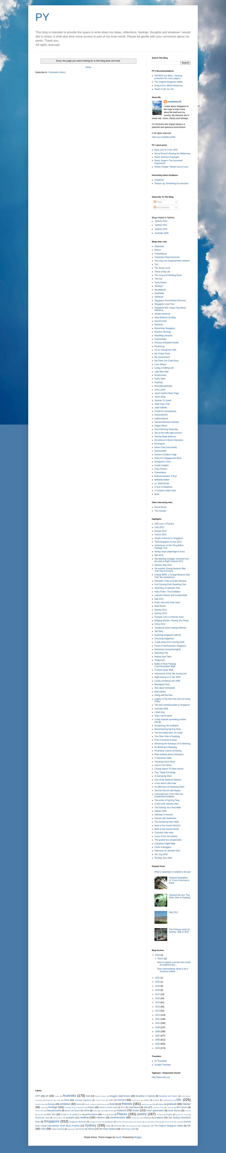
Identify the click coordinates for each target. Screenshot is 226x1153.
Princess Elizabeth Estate (166, 342)
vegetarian (72, 1129)
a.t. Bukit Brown (161, 483)
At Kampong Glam (163, 776)
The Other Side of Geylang (167, 736)
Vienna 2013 (160, 534)
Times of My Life (162, 271)
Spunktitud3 (160, 290)
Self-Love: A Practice (164, 524)
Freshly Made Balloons (165, 436)
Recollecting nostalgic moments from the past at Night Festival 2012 (171, 560)
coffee (111, 1100)
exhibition (65, 1104)
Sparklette (159, 293)
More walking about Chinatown (168, 754)
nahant (40, 1114)
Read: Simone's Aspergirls (166, 157)
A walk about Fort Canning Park (169, 642)
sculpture (158, 1117)
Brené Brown (160, 507)
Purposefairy (160, 339)
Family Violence (91, 1104)
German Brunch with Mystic (167, 790)
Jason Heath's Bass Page (166, 393)
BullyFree (49, 1100)
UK (189, 1125)
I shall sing (159, 712)
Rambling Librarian (163, 335)
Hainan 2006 (160, 811)
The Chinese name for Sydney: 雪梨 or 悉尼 (179, 930)
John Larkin (159, 389)
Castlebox (159, 180)
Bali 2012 (158, 555)
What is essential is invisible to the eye (172, 872)
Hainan (187, 1104)
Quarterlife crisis (42, 1118)
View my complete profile (163, 137)
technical (118, 1126)
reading (84, 1117)
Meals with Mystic (72, 1110)
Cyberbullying (168, 1100)
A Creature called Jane (165, 490)
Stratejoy (158, 286)
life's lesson (182, 1107)
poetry (142, 1114)
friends (127, 1104)
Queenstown (58, 1118)
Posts (158, 202)
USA (43, 1128)
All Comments (162, 207)
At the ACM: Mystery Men (166, 804)
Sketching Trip (161, 653)
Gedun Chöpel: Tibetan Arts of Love (171, 167)
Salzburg (147, 1118)
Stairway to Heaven (163, 814)
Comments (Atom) (56, 72)
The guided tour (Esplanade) (167, 840)
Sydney (90, 1125)
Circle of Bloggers (162, 847)
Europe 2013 (160, 531)
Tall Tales (158, 631)
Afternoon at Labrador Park (167, 850)
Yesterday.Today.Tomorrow (167, 257)
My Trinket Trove (162, 353)
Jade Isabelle (160, 407)
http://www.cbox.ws (161, 1077)
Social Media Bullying (153, 1122)
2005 (157, 1044)
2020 (157, 982)
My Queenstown (162, 357)
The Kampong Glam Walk (166, 822)
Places (157, 250)
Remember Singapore (164, 328)
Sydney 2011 (161, 225)
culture (146, 1100)
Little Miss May (161, 371)
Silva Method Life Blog (165, 317)
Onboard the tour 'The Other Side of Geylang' (179, 896)
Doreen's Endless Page (165, 454)
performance (91, 1114)
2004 (157, 1048)
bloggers (114, 1096)
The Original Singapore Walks (168, 82)
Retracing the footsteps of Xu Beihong (172, 743)
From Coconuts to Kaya (165, 740)
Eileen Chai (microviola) (165, 447)
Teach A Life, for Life (164, 89)
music (135, 1110)
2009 (157, 1027)
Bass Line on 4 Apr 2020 (166, 150)
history (91, 1107)
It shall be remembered (165, 411)
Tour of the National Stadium (167, 780)
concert (121, 1100)
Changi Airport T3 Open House (168, 769)
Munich (110, 1111)
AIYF (37, 1096)
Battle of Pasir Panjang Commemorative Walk (165, 665)
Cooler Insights (161, 465)
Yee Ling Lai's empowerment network (172, 261)
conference (136, 1100)
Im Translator (160, 1061)
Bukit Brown (160, 606)
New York (50, 1114)
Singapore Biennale (77, 1122)
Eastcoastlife (160, 451)
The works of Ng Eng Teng (166, 800)
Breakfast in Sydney (145, 1096)
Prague (169, 1114)
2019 (157, 986)
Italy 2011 (159, 599)
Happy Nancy (160, 425)
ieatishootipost (161, 418)
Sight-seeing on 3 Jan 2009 (167, 677)
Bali (88, 1096)
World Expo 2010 (128, 1129)
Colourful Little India (163, 832)
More (156, 494)
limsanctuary (160, 375)
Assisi (57, 1096)
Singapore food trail (97, 1122)
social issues (137, 1122)
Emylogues (159, 443)
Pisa (104, 1114)
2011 (157, 1019)
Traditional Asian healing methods (170, 628)
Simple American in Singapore (168, 538)
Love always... (161, 364)
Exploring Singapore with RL (167, 635)
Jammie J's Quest (162, 400)
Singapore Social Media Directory (170, 300)
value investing (58, 1129)
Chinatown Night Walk (164, 843)
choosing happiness (83, 1100)
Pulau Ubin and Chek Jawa (167, 602)
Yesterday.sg (160, 253)
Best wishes (160, 691)
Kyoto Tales (159, 378)
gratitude (172, 1104)
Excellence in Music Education (168, 440)
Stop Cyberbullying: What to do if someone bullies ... (172, 970)
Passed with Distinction (165, 818)
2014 (157, 1006)
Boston (126, 1096)
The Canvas (160, 511)
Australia (69, 1095)
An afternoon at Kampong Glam (169, 787)
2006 (157, 1040)
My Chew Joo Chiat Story (166, 360)
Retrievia (158, 324)
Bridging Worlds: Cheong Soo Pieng (171, 620)
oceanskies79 (174, 101)
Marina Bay (39, 1111)
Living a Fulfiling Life (164, 368)
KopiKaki (158, 382)
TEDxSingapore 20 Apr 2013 (168, 542)
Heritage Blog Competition (75, 1107)
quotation (70, 1117)
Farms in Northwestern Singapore (170, 646)
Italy (146, 1107)
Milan (95, 1111)
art (46, 1095)
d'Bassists (159, 246)
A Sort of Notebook (163, 487)
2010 (157, 1023)
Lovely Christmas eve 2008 (167, 681)
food (111, 1104)
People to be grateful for (71, 1114)
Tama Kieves (160, 282)
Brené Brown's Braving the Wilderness (172, 153)
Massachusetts (54, 1110)
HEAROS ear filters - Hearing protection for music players (168, 76)
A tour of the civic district (165, 836)
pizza (111, 1114)
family (78, 1104)
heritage (53, 1107)
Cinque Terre (100, 1100)
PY (42, 17)
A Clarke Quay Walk (163, 670)
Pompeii (160, 1114)
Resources (136, 1118)
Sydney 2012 (161, 221)
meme (86, 1110)
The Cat (158, 279)
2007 (157, 1035)
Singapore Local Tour (164, 304)
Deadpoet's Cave (162, 461)
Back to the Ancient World (166, 829)
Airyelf (118, 1137)
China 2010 (159, 624)
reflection (100, 1117)
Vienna (91, 1129)
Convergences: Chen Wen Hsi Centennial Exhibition (168, 795)
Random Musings (162, 332)
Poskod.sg (159, 346)
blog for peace (100, 1096)
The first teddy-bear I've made (168, 732)
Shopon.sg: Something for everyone (171, 183)
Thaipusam (159, 660)
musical (188, 1111)
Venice (81, 1129)
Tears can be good (163, 715)
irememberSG (161, 415)
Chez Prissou (160, 469)
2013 (157, 1011)
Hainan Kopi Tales (163, 656)
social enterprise (123, 1122)
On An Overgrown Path (165, 350)
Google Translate (162, 1064)
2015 (157, 1002)
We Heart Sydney (107, 1129)
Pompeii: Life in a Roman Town (169, 617)
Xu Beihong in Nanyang (165, 747)
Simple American (162, 314)
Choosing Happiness (164, 638)
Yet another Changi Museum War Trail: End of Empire (170, 569)
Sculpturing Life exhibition (166, 725)
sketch (110, 1122)
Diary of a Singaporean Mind (167, 458)
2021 (157, 977)
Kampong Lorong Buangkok (167, 649)
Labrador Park (158, 1107)
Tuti (156, 264)
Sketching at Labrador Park (167, 588)
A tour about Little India (165, 783)
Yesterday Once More (164, 761)
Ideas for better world (108, 1107)
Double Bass (40, 1104)
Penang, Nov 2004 (163, 858)
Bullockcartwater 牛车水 (165, 476)
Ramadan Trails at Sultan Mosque (170, 581)
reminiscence (117, 1117)
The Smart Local (162, 268)
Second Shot (160, 321)
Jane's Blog (159, 397)
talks (108, 1126)
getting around (147, 1104)
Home (88, 67)
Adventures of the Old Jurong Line (170, 673)
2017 (157, 994)
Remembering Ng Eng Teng (167, 729)
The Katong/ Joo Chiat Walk (167, 807)
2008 (157, 1031)
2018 (157, 990)
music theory (174, 1110)
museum (121, 1110)
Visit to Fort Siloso (162, 765)
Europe (51, 1104)
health (43, 1107)
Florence (103, 1104)
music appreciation (155, 1110)
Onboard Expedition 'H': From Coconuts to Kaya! (179, 880)
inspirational (134, 1107)
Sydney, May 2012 (163, 565)
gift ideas (159, 1104)
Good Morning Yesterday (166, 429)
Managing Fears (162, 684)
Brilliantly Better (161, 480)
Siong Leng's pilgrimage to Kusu (169, 551)
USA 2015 (159, 527)
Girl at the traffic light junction (168, 433)
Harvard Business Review (166, 422)
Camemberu (160, 472)
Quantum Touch (182, 1114)
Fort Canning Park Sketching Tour (170, 584)
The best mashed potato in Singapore (172, 705)
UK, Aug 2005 (161, 854)
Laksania (170, 1107)
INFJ (123, 1107)
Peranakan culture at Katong (167, 751)
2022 (157, 955)
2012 (157, 1015)
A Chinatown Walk (163, 758)
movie (102, 1111)
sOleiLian (158, 297)
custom (156, 1100)
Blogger (137, 1137)
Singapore (51, 1121)
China (66, 1100)
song (178, 1122)
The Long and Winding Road (168, 275)
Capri (58, 1100)
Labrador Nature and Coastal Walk (170, 595)
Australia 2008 (161, 233)
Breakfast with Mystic (168, 1096)
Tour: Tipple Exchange (165, 772)
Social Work (168, 1122)
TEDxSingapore (132, 1126)
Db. (179, 1100)
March (161, 958)
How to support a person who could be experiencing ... (173, 963)
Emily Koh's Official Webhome (168, 85)
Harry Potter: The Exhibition (167, 591)
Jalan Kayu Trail (162, 404)
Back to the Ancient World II (167, 825)
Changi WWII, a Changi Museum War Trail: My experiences (172, 575)
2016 (157, 998)
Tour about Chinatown (164, 688)
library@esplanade (163, 386)
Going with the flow (163, 695)
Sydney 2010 (161, 229)
